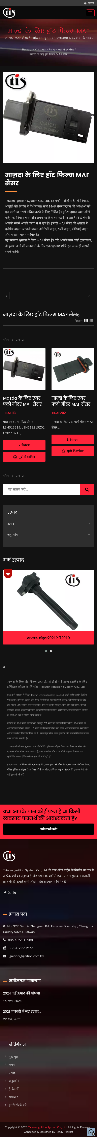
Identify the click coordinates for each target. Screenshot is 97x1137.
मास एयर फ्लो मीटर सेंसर (56, 764)
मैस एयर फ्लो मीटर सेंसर (61, 49)
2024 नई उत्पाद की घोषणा (21, 993)
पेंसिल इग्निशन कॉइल (16, 769)
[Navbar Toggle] (90, 12)
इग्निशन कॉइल (26, 764)
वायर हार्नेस (39, 764)
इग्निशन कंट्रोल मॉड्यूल (60, 769)
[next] (89, 295)
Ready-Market (64, 1131)
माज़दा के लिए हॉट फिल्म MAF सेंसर (49, 54)
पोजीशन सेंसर (43, 769)
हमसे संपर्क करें (18, 1105)
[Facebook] (5, 892)
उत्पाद (43, 49)
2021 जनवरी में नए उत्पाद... (22, 1011)
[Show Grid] (86, 320)
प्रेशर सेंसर (31, 769)
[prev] (6, 295)
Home (25, 49)
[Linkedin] (14, 892)
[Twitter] (9, 892)
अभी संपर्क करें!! (48, 829)
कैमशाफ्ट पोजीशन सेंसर (78, 764)
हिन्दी (91, 3)
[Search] (41, 489)
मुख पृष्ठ (13, 1056)
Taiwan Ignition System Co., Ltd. (47, 1127)
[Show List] (91, 320)
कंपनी (12, 1064)
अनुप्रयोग (12, 534)
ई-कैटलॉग (14, 1089)
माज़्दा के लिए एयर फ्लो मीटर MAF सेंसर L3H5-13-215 (71, 404)
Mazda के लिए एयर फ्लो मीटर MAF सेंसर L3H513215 (22, 404)
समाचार (13, 1097)
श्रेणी (34, 49)
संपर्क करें (19, 774)
